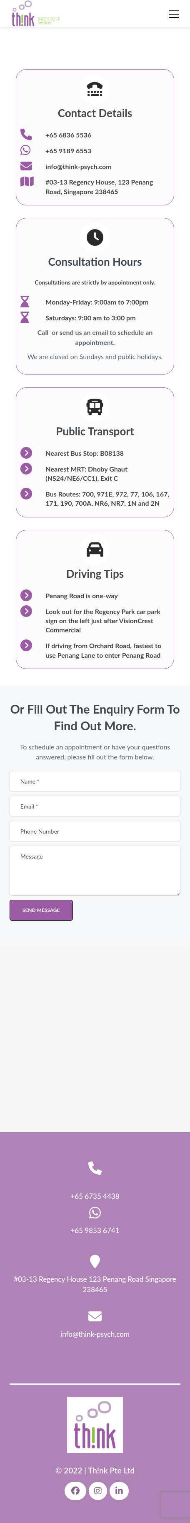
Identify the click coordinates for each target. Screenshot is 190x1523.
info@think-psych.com (78, 166)
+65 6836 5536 (68, 135)
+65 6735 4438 (94, 1196)
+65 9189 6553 (68, 151)
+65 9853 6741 (94, 1230)
